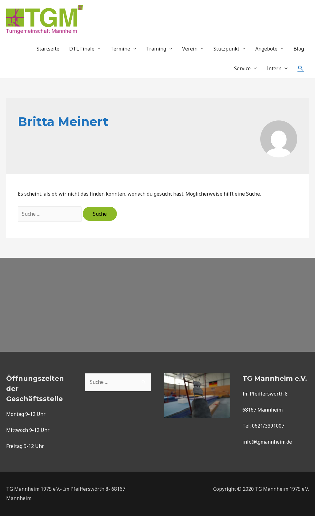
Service (242, 68)
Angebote (266, 48)
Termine (120, 48)
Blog (298, 48)
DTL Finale (81, 48)
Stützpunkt (226, 48)
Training (156, 48)
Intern (274, 68)
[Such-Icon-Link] (300, 68)
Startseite (48, 48)
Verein (189, 48)
